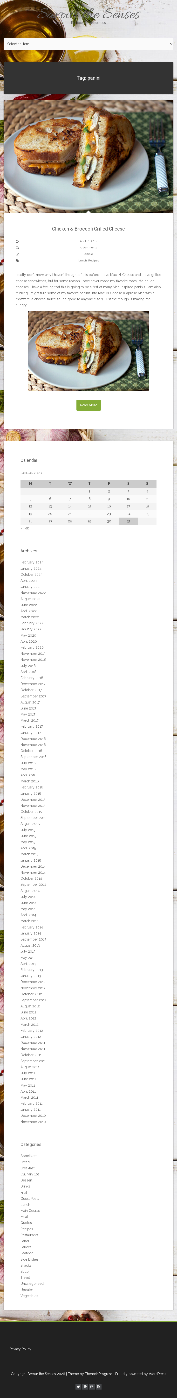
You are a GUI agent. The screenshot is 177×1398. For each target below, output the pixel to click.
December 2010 (33, 1115)
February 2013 (31, 970)
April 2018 (28, 672)
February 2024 (31, 562)
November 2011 (32, 1049)
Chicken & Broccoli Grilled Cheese (88, 229)
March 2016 (29, 781)
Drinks (25, 1186)
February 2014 (31, 927)
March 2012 (29, 1024)
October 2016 (31, 751)
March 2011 (29, 1097)
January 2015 (30, 860)
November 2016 (33, 745)
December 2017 (32, 684)
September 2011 (33, 1061)
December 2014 (33, 866)
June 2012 (28, 1012)
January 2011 (30, 1109)
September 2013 (33, 939)
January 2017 (30, 733)
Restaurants (29, 1235)
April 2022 (28, 611)
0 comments (88, 247)
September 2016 (33, 757)
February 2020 (32, 647)
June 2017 (28, 708)
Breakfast (27, 1168)
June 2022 (28, 605)
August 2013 (30, 945)
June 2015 (28, 836)
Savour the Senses (88, 15)
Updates (27, 1290)
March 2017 (29, 720)
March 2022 (29, 617)
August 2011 (29, 1067)
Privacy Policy (20, 1349)
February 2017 (31, 726)
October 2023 (31, 574)
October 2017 (31, 690)
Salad (24, 1241)
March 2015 (29, 854)
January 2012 (30, 1037)
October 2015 (31, 812)
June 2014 (28, 903)
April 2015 (28, 848)
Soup (24, 1271)
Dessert (26, 1180)
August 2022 (30, 599)
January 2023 (30, 587)
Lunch (82, 260)
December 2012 (33, 982)
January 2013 (30, 976)
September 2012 (33, 1000)
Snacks (25, 1265)
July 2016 (28, 763)
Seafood (27, 1253)
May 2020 (28, 635)
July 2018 (28, 666)
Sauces (26, 1247)
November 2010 (33, 1122)
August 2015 (30, 824)
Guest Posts (29, 1199)
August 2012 (30, 1006)
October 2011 (30, 1055)
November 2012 (33, 988)
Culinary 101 (29, 1174)
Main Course (30, 1211)
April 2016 (28, 775)
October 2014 (31, 878)
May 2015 (27, 842)
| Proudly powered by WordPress (140, 1374)
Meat (24, 1217)
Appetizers (28, 1156)
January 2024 (30, 568)
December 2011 (32, 1043)
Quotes (26, 1223)
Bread (25, 1162)
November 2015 (32, 806)
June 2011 (28, 1079)
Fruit (23, 1192)
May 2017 (27, 714)
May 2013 (27, 958)
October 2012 (31, 994)
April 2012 (28, 1018)
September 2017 (33, 696)
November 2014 (33, 872)
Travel (25, 1277)
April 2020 (28, 641)
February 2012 (31, 1031)
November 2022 (33, 593)
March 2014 (29, 921)
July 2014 (27, 897)
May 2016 (28, 769)
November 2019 (33, 653)
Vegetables (29, 1296)
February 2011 (31, 1103)
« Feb (24, 528)
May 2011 (27, 1085)
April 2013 (28, 964)
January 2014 (30, 933)
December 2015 (32, 799)
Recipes (93, 260)
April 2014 (28, 915)
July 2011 (27, 1073)
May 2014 (27, 909)
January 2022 (30, 629)
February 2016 (31, 787)
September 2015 (33, 818)
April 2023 (28, 581)
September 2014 (33, 884)
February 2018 (31, 678)
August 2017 (30, 702)
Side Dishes (29, 1259)
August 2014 (30, 891)
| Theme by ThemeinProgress (89, 1374)
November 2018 (33, 659)
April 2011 (28, 1091)
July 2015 (27, 830)
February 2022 (31, 623)
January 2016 (30, 793)
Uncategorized (32, 1284)
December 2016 (33, 739)
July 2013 (27, 951)
